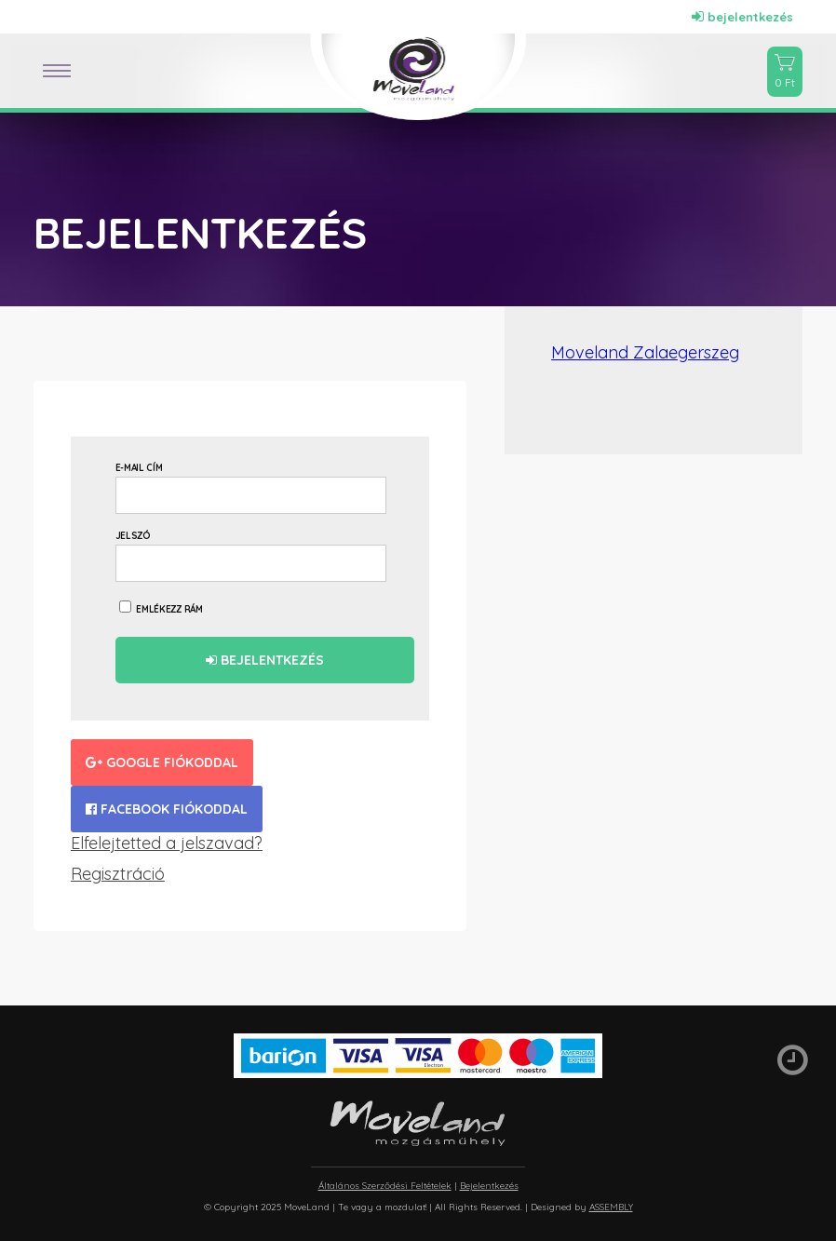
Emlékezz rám (161, 607)
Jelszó (133, 536)
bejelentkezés (742, 16)
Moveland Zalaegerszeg (645, 352)
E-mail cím (139, 468)
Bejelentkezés (265, 660)
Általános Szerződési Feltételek (385, 1186)
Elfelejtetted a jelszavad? (167, 843)
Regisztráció (118, 873)
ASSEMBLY (611, 1207)
